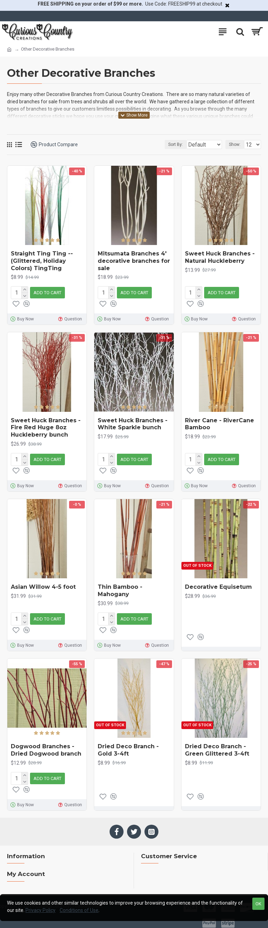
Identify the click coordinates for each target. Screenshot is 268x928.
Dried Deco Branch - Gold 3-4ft (128, 746)
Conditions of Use (79, 910)
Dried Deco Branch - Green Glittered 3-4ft (217, 746)
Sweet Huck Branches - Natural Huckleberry (220, 257)
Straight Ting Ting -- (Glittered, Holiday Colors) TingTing (42, 261)
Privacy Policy (40, 910)
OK (258, 903)
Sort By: (158, 144)
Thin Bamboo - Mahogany (120, 588)
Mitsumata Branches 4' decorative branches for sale (134, 261)
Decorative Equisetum (218, 584)
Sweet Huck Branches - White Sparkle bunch (133, 423)
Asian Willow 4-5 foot (43, 584)
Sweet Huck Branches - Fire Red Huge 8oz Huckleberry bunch (46, 426)
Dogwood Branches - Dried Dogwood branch (46, 746)
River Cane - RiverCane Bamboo (219, 423)
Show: (234, 144)
